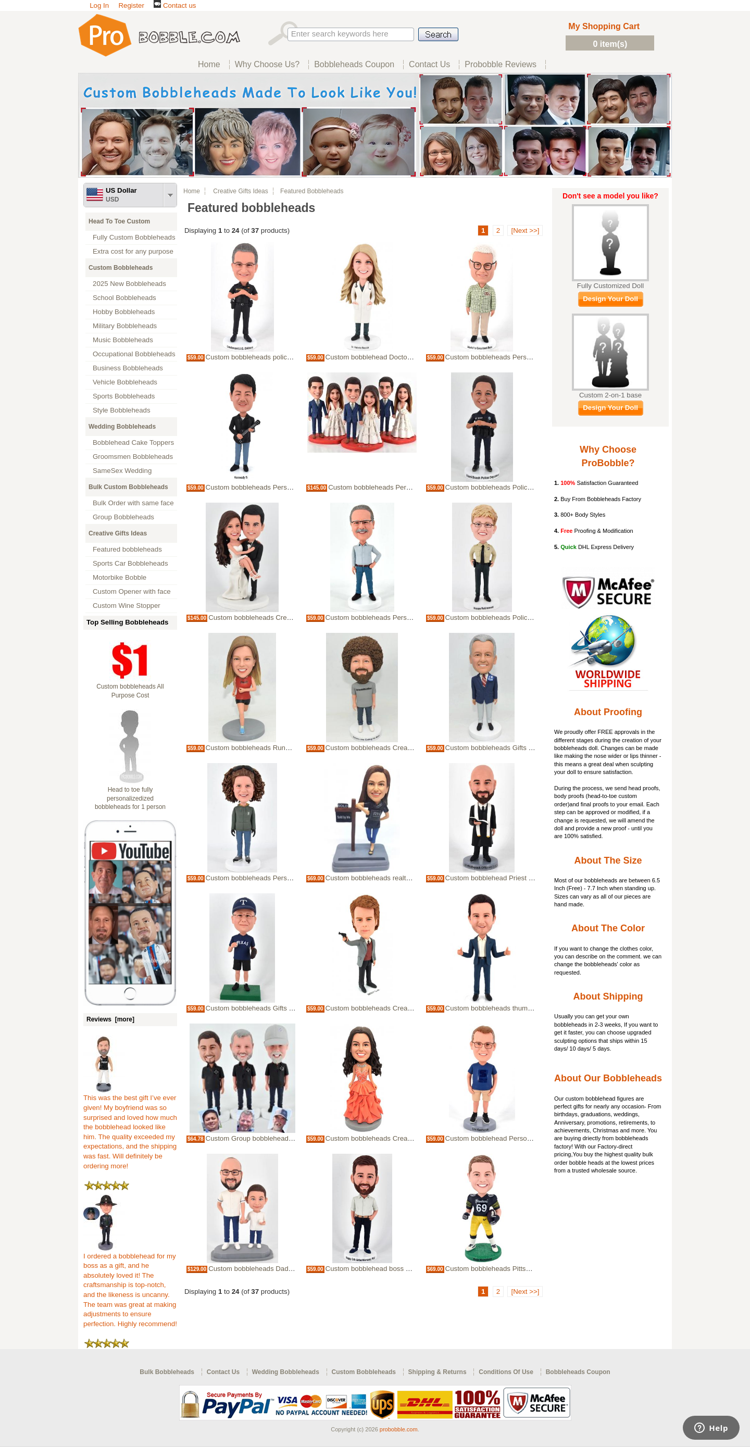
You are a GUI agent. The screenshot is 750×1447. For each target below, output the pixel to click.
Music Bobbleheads (123, 340)
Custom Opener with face (132, 591)
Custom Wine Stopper (126, 605)
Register (131, 5)
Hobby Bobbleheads (124, 312)
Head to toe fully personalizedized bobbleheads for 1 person (130, 798)
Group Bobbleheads (123, 517)
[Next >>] (525, 230)
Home (191, 191)
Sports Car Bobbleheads (130, 563)
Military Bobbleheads (125, 326)
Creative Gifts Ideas (118, 533)
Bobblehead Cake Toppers (133, 442)
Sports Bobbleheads (124, 396)
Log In (99, 5)
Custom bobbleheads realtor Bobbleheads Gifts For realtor (415, 878)
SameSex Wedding (122, 471)
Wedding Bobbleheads (122, 426)
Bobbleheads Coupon (578, 1372)
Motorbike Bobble (119, 577)
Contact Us (223, 1372)
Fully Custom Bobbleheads (134, 237)
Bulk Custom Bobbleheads (128, 487)
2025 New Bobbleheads (129, 284)
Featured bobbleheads (127, 549)
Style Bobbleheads (122, 410)
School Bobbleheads (124, 298)
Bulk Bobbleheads (167, 1372)
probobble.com (399, 1429)
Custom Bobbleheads (121, 267)
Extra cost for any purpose (133, 251)
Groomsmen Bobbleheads (133, 456)
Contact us (175, 5)
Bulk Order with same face (133, 503)
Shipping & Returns (437, 1372)
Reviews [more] (110, 1019)
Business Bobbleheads (128, 368)
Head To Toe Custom (119, 221)
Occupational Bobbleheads (134, 354)
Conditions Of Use (506, 1372)
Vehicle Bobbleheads (125, 382)
